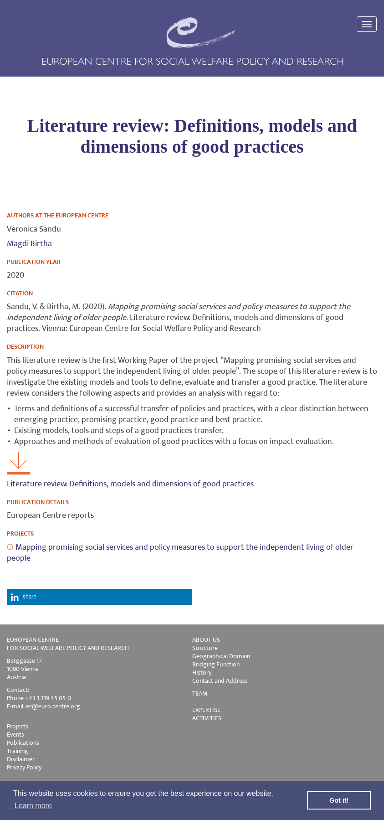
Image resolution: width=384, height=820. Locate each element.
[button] (99, 597)
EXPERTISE (206, 710)
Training (17, 751)
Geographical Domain (221, 656)
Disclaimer (21, 759)
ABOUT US (206, 639)
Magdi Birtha (29, 244)
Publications (23, 742)
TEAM (199, 693)
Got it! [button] (338, 800)
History (201, 672)
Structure (205, 648)
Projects (17, 726)
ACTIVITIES (206, 718)
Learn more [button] (33, 806)
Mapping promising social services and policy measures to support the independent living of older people (180, 553)
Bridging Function (216, 664)
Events (15, 734)
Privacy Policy (24, 767)
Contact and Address (220, 681)
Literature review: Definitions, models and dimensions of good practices (130, 484)
